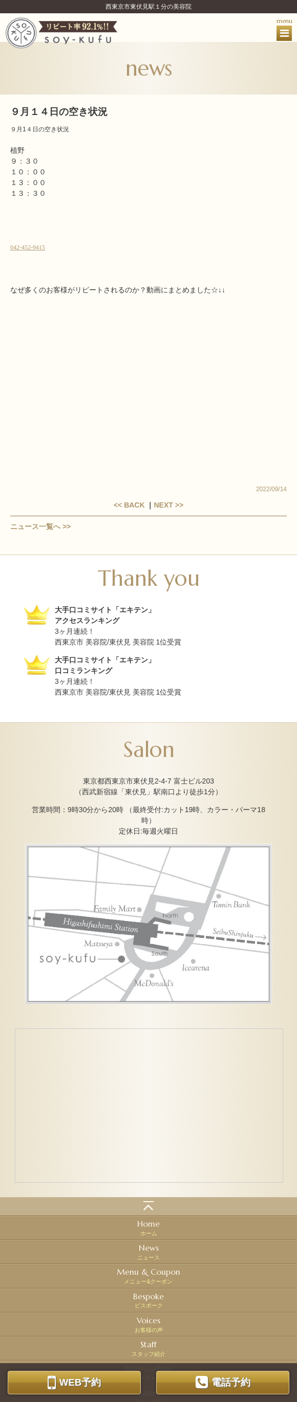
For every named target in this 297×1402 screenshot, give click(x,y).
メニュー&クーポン (148, 1275)
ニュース (148, 1251)
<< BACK (129, 505)
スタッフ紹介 (148, 1348)
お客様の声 (148, 1324)
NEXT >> (168, 505)
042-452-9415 (27, 247)
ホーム (148, 1227)
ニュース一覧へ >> (40, 526)
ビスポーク (148, 1300)
